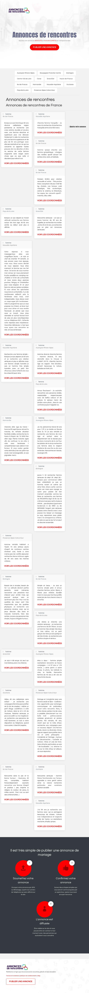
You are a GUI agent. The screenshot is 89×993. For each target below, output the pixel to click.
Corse (39, 79)
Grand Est (50, 79)
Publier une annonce (44, 47)
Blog (39, 975)
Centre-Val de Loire (24, 79)
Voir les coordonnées (16, 163)
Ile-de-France (22, 84)
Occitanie (70, 84)
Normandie (37, 84)
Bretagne (70, 73)
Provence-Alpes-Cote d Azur (44, 90)
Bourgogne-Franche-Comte (50, 73)
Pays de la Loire (22, 90)
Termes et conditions (12, 975)
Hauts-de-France (66, 79)
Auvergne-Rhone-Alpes (25, 73)
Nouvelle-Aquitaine (54, 84)
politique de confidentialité (28, 975)
